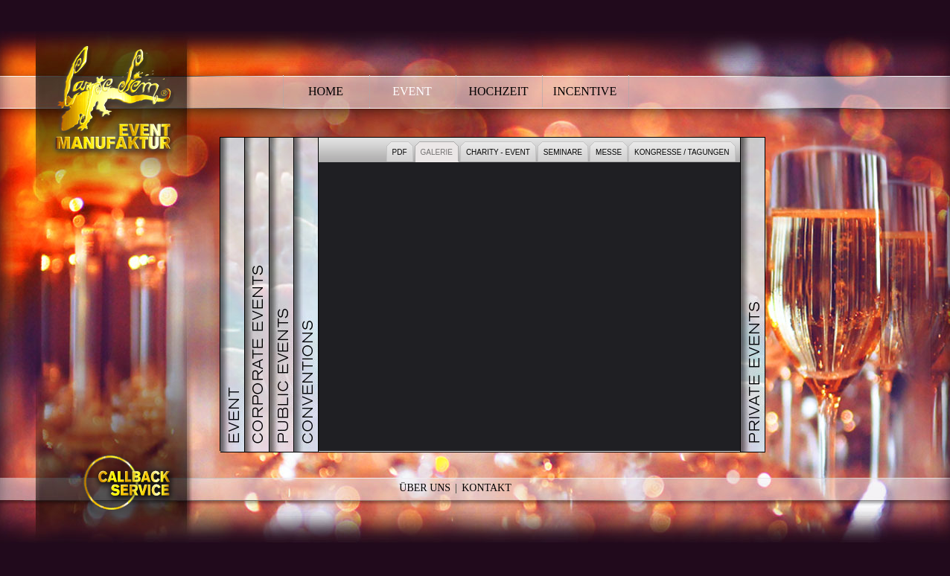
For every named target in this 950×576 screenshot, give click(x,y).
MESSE (609, 152)
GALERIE (437, 152)
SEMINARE (562, 152)
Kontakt (486, 487)
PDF (399, 152)
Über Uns (424, 487)
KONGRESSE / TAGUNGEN (681, 152)
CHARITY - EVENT (498, 152)
